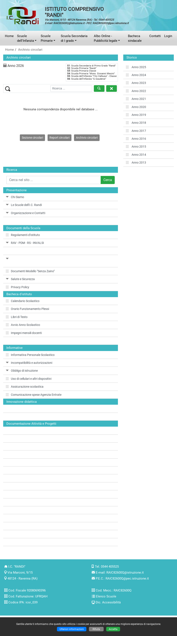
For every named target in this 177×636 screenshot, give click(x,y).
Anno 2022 (136, 91)
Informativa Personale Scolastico (30, 355)
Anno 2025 (136, 67)
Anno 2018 (136, 122)
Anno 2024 (136, 75)
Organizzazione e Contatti (25, 213)
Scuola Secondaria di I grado (74, 38)
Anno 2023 (136, 83)
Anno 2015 (136, 146)
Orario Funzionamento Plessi (27, 309)
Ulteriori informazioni (71, 629)
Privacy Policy (17, 287)
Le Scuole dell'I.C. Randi (24, 205)
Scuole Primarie (47, 38)
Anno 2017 (136, 130)
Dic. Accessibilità (108, 602)
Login (168, 36)
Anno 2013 (136, 162)
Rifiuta (96, 629)
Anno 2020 (136, 107)
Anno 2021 (136, 99)
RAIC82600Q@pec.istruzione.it (127, 578)
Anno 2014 (136, 154)
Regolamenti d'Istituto (23, 235)
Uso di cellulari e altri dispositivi (28, 378)
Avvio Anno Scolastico (23, 325)
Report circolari (59, 137)
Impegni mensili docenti (24, 333)
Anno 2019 (136, 115)
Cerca (107, 180)
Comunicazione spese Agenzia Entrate (33, 394)
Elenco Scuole (106, 596)
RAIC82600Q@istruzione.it (125, 572)
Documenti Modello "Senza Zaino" (30, 271)
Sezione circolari (32, 137)
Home (9, 36)
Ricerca (11, 170)
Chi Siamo (15, 197)
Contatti (155, 36)
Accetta (113, 629)
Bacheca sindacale (135, 38)
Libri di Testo (17, 317)
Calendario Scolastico (22, 301)
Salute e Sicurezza (20, 279)
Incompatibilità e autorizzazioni (29, 362)
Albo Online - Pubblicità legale (105, 38)
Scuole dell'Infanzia (25, 38)
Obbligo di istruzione (22, 370)
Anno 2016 (136, 138)
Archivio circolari (30, 50)
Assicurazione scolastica (25, 386)
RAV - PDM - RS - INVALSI (25, 243)
